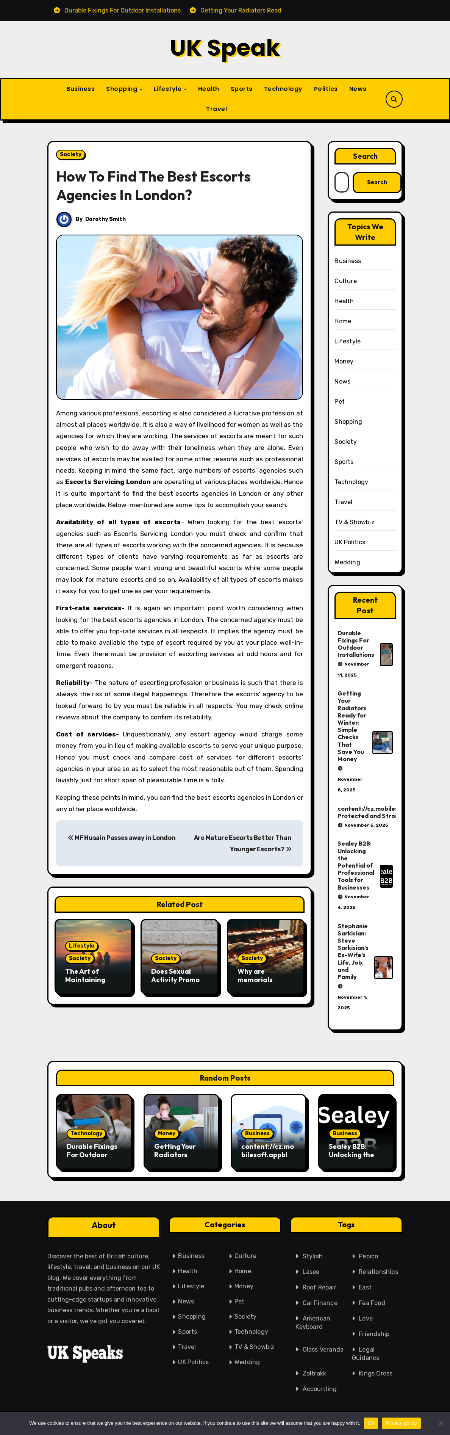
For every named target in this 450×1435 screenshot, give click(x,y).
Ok (371, 1423)
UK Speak (225, 48)
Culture (345, 281)
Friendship (374, 1334)
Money (343, 361)
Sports (242, 89)
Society (70, 154)
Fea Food (372, 1303)
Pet (339, 401)
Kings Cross (375, 1373)
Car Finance (320, 1303)
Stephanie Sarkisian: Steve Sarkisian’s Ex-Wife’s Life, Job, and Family (353, 951)
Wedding (347, 562)
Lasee (311, 1271)
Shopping (122, 89)
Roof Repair (319, 1287)
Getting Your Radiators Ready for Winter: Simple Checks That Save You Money (352, 726)
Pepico (368, 1256)
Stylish (313, 1256)
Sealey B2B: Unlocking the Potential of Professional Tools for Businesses (356, 865)
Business (80, 89)
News (358, 89)
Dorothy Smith (105, 219)
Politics (326, 89)
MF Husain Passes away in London (121, 837)
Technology (283, 89)
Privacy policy (401, 1423)
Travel (216, 109)
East (365, 1287)
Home (342, 321)
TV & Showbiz (354, 522)
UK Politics (349, 542)
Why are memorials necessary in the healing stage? (265, 983)
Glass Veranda (323, 1349)
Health (208, 89)
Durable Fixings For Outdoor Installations (356, 644)
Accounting (320, 1389)
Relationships (378, 1271)
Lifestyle (168, 89)
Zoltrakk (315, 1373)
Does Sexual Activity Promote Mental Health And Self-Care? (179, 983)
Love (366, 1318)
